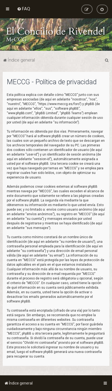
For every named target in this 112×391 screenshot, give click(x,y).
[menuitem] (24, 9)
